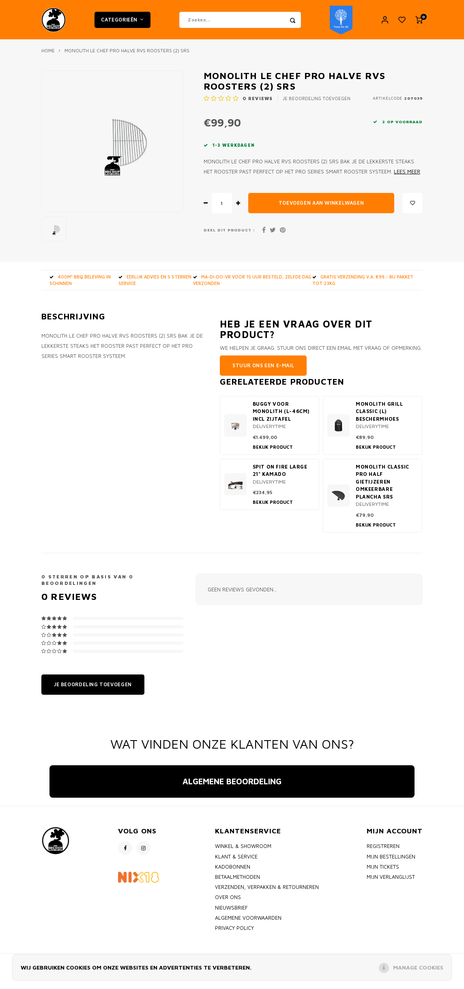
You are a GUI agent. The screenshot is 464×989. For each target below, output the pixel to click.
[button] (49, 811)
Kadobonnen (232, 872)
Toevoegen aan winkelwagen (321, 208)
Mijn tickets (383, 872)
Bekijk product (273, 452)
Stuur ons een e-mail (263, 371)
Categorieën (122, 22)
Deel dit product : (229, 235)
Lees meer (407, 177)
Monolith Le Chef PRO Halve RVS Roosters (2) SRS (126, 55)
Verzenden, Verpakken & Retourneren (267, 892)
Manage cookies (418, 967)
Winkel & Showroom (243, 851)
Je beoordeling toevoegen (316, 103)
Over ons (228, 902)
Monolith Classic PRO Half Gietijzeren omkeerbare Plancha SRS (382, 487)
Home (48, 55)
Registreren (383, 851)
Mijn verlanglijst (391, 882)
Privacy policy (234, 933)
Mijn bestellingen (391, 861)
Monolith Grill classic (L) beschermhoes (379, 416)
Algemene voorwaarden (248, 923)
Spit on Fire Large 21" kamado (280, 476)
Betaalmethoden (237, 882)
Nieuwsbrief (231, 913)
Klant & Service (236, 861)
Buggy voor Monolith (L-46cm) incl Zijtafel (281, 416)
